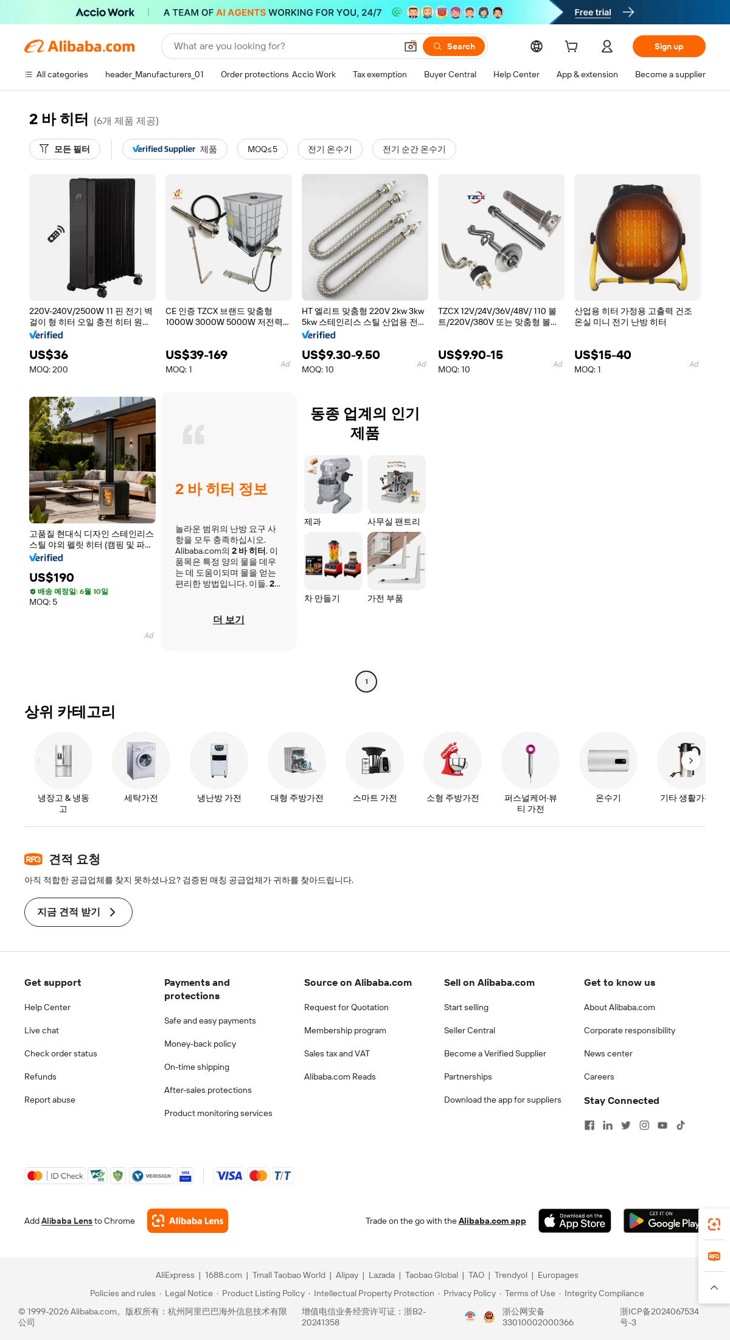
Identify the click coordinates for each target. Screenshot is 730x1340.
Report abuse (49, 1099)
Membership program (345, 1030)
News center (608, 1053)
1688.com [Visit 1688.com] (223, 1275)
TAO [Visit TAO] (476, 1275)
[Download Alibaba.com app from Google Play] (665, 1221)
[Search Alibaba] (284, 46)
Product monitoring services (218, 1113)
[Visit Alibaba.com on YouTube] (662, 1125)
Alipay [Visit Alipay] (347, 1275)
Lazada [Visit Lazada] (382, 1275)
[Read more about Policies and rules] (121, 1293)
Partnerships (468, 1076)
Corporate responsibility (629, 1030)
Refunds (40, 1076)
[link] (714, 1224)
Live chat (41, 1030)
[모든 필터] (64, 149)
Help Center (47, 1007)
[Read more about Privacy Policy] (467, 1293)
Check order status (60, 1053)
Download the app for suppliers (502, 1099)
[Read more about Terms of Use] (527, 1293)
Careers (599, 1076)
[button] (410, 46)
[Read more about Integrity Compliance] (601, 1293)
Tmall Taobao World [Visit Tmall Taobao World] (288, 1275)
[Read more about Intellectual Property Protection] (371, 1293)
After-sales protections (208, 1090)
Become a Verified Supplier (495, 1053)
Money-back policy (200, 1044)
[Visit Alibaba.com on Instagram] (644, 1125)
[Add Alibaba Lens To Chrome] (187, 1221)
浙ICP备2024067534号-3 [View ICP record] (659, 1317)
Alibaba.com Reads (340, 1076)
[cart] (574, 48)
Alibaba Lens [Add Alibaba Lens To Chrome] (66, 1221)
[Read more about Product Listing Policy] (261, 1293)
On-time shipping (196, 1067)
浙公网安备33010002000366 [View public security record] (538, 1317)
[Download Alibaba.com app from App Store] (574, 1221)
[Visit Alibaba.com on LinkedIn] (607, 1125)
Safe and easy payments (210, 1020)
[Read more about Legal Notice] (186, 1293)
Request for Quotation (346, 1007)
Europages (558, 1275)
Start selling (466, 1007)
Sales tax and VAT (337, 1053)
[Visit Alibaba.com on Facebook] (589, 1125)
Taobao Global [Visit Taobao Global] (431, 1275)
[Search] (454, 46)
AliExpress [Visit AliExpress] (175, 1275)
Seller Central (469, 1030)
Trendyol (511, 1275)
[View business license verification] (470, 1317)
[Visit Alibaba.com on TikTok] (680, 1125)
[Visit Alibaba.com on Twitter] (625, 1125)
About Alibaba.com (619, 1007)
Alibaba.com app (492, 1221)
